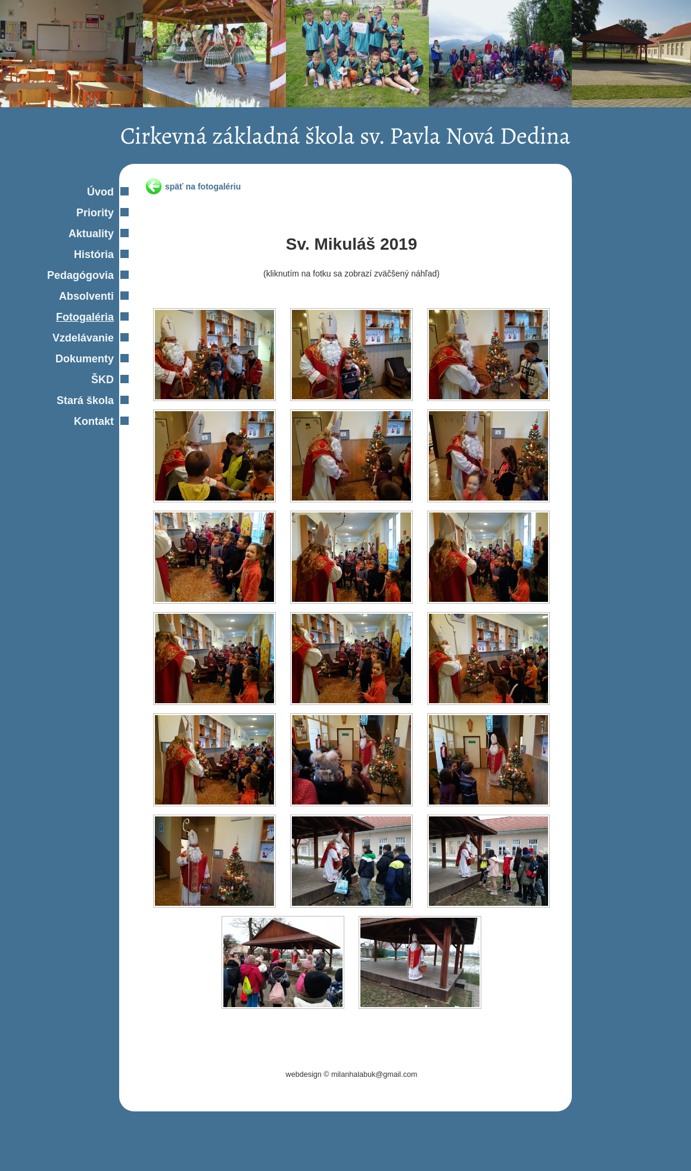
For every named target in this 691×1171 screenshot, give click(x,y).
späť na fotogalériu (203, 186)
